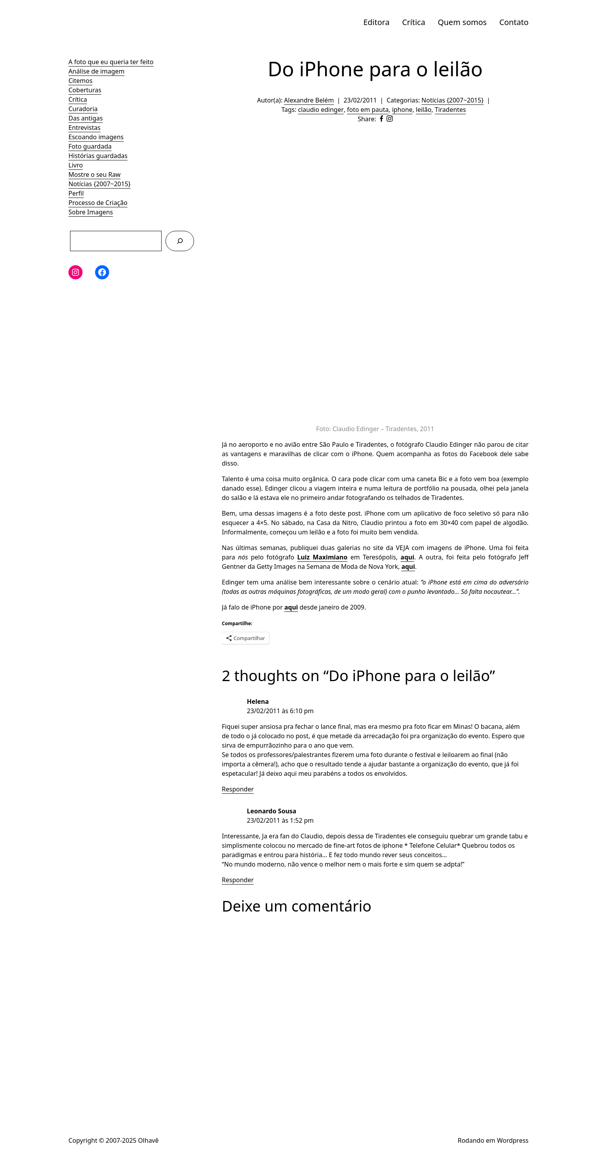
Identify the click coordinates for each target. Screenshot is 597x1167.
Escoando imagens (96, 137)
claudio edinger (321, 109)
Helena (258, 701)
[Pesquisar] (179, 241)
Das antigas (85, 118)
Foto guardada (89, 146)
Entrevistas (84, 127)
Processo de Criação (98, 202)
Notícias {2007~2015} (99, 184)
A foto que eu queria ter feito (110, 62)
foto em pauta (367, 109)
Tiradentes (450, 109)
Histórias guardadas (98, 155)
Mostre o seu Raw (94, 174)
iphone (402, 109)
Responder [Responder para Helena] (238, 789)
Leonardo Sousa (271, 811)
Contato (514, 22)
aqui (407, 557)
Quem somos (462, 22)
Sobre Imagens (90, 212)
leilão (424, 109)
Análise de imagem (96, 71)
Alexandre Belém (309, 100)
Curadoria (83, 108)
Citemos (80, 80)
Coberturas (84, 90)
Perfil (76, 193)
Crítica (413, 22)
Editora (376, 22)
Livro (75, 165)
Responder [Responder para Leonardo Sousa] (238, 880)
